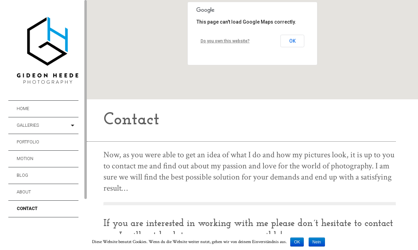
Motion (25, 158)
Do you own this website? (225, 41)
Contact (27, 208)
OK (292, 41)
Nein (316, 242)
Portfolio (28, 141)
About (24, 191)
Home (23, 108)
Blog (22, 175)
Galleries (28, 125)
